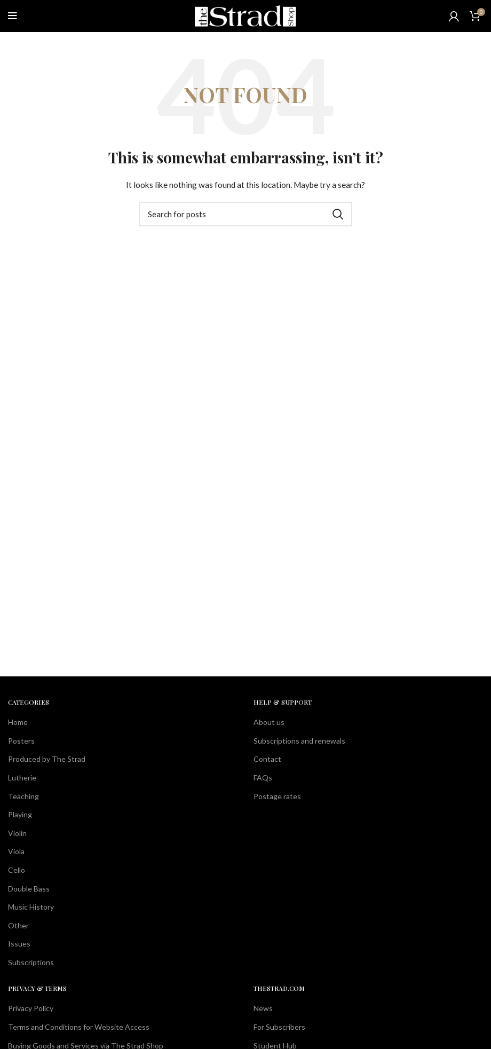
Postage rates (277, 796)
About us (269, 722)
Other (18, 925)
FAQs (263, 777)
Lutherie (22, 777)
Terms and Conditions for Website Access (78, 1026)
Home (18, 722)
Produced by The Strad (46, 758)
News (263, 1008)
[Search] (245, 214)
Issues (19, 943)
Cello (16, 869)
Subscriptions (31, 962)
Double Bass (29, 888)
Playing (20, 814)
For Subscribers (279, 1026)
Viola (16, 851)
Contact (267, 758)
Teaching (23, 796)
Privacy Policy (30, 1008)
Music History (31, 906)
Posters (21, 740)
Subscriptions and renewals (299, 740)
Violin (17, 833)
